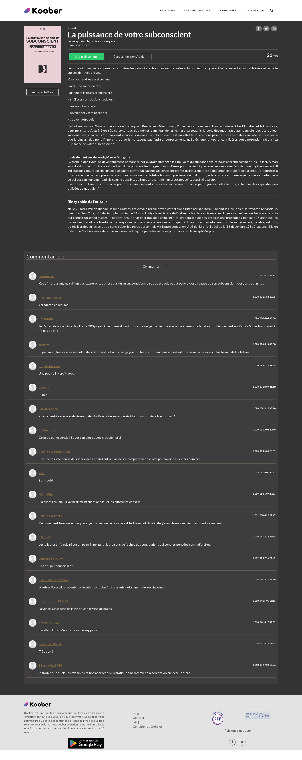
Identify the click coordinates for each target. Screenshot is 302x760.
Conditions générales (148, 726)
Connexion (255, 10)
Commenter (151, 266)
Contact (138, 717)
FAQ (136, 722)
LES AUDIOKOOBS (197, 10)
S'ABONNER (228, 10)
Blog (136, 713)
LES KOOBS (167, 10)
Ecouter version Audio (129, 56)
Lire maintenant (86, 56)
